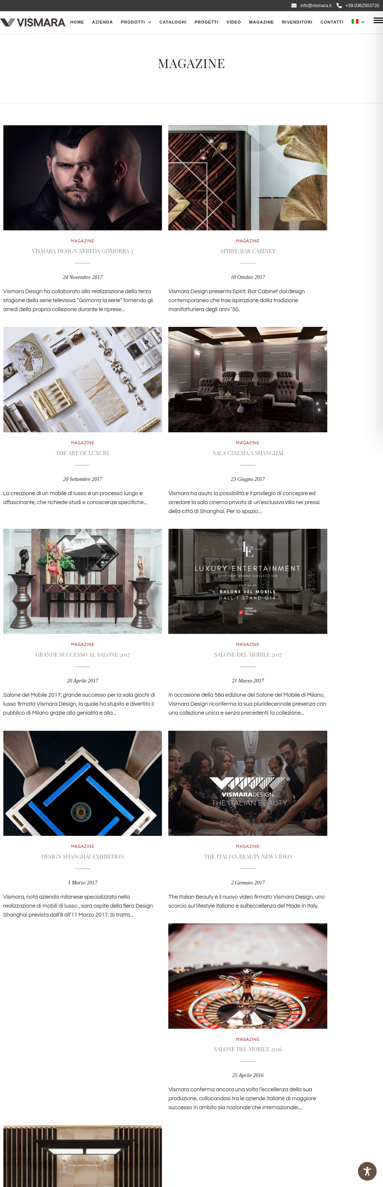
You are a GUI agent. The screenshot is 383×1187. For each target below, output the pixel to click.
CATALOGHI (173, 22)
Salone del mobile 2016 (319, 615)
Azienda (102, 22)
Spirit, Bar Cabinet (191, 226)
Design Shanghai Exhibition (63, 615)
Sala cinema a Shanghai (63, 420)
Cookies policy (193, 1079)
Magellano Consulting (104, 1172)
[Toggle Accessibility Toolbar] (367, 1171)
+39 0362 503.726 (167, 1034)
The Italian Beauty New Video (192, 615)
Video (234, 22)
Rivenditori (297, 22)
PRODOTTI (133, 22)
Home (77, 22)
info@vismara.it (311, 5)
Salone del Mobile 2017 (319, 420)
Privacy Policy (149, 1079)
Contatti (332, 22)
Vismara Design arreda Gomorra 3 (63, 226)
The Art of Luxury (319, 226)
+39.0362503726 (358, 5)
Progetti (206, 22)
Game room (64, 809)
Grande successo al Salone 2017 (191, 420)
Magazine (261, 22)
